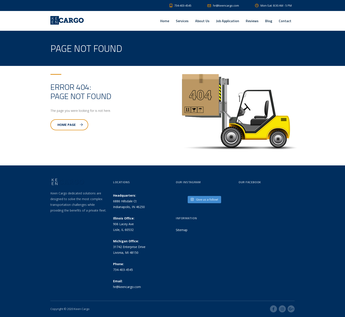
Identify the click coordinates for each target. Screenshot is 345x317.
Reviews (252, 21)
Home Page (70, 125)
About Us (202, 21)
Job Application (227, 21)
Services (182, 21)
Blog (268, 21)
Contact (285, 21)
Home (164, 21)
